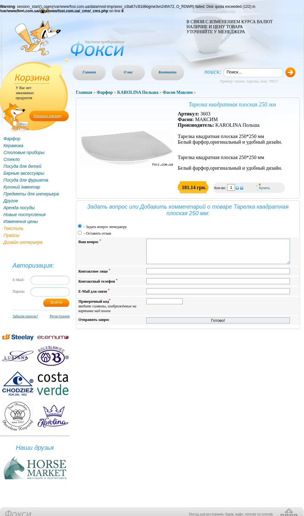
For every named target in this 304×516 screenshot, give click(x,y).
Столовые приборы (24, 152)
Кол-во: (220, 188)
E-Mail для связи (93, 295)
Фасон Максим (178, 92)
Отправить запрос (93, 324)
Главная (89, 72)
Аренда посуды (18, 207)
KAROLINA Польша (138, 92)
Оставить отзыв (98, 233)
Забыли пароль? (25, 316)
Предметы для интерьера (31, 193)
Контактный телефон (98, 285)
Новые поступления (24, 214)
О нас (128, 72)
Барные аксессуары (23, 173)
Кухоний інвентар (21, 186)
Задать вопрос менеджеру (106, 227)
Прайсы (11, 235)
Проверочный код (107, 310)
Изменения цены (20, 221)
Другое (10, 200)
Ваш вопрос (89, 241)
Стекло (11, 159)
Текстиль (13, 228)
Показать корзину (48, 116)
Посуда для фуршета (25, 180)
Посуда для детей (22, 166)
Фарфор (11, 138)
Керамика (13, 145)
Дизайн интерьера (23, 242)
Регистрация (60, 316)
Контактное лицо (94, 275)
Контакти (168, 72)
